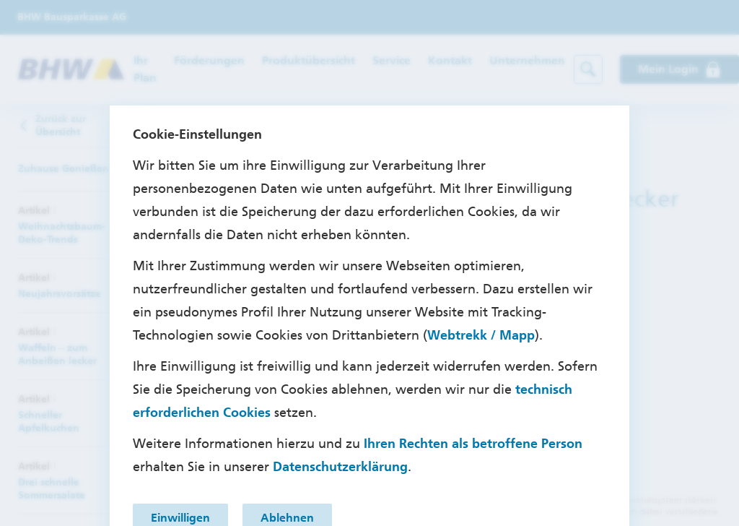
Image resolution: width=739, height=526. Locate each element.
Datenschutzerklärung (340, 467)
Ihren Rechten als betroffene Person (473, 444)
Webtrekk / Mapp (481, 335)
